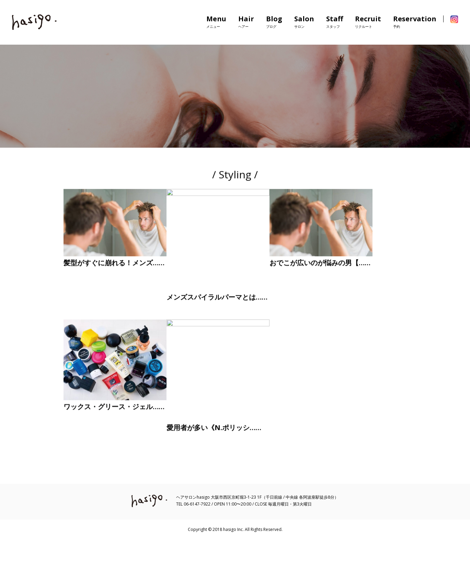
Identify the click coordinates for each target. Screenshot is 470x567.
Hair (246, 21)
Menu (216, 21)
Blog (274, 21)
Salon (304, 21)
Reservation (414, 21)
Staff (334, 21)
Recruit (368, 21)
